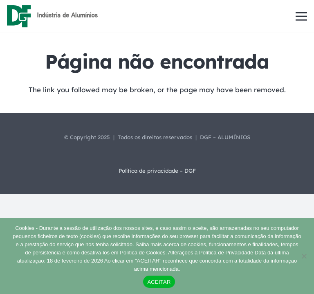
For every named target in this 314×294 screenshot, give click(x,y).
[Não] (304, 256)
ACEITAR (158, 282)
